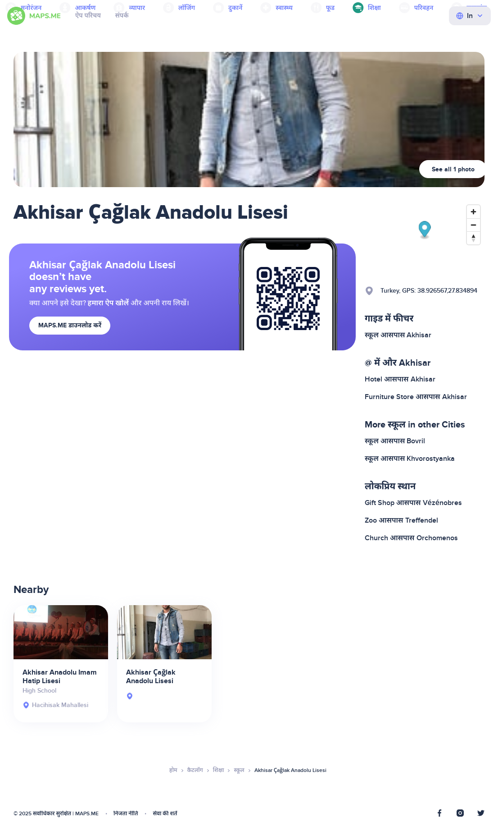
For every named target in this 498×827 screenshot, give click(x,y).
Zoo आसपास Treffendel (401, 520)
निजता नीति (125, 813)
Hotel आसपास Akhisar (400, 379)
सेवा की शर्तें (165, 813)
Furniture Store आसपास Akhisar (416, 396)
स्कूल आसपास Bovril (395, 441)
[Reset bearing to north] (473, 237)
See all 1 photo (453, 169)
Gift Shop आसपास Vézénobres (413, 502)
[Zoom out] (473, 224)
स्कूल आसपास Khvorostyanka (410, 458)
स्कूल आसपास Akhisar (398, 335)
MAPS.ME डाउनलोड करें (69, 325)
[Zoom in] (473, 211)
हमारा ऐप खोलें (108, 303)
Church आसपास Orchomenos (411, 537)
